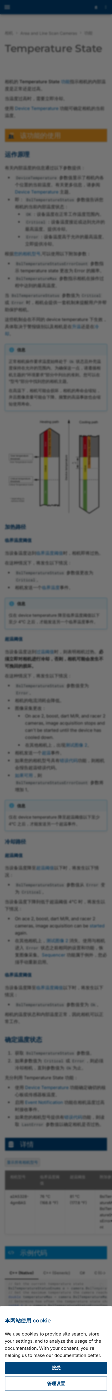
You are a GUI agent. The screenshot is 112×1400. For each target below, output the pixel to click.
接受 (56, 1368)
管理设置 (56, 1383)
